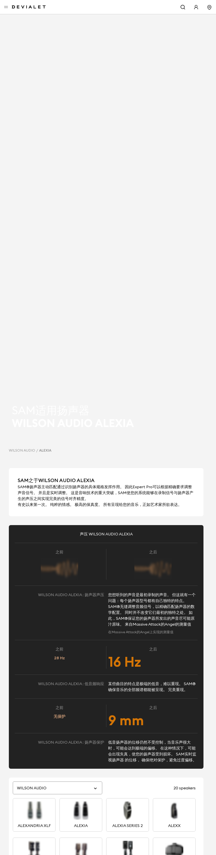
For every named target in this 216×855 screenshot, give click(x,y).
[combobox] (55, 790)
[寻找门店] (209, 7)
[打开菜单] (6, 7)
